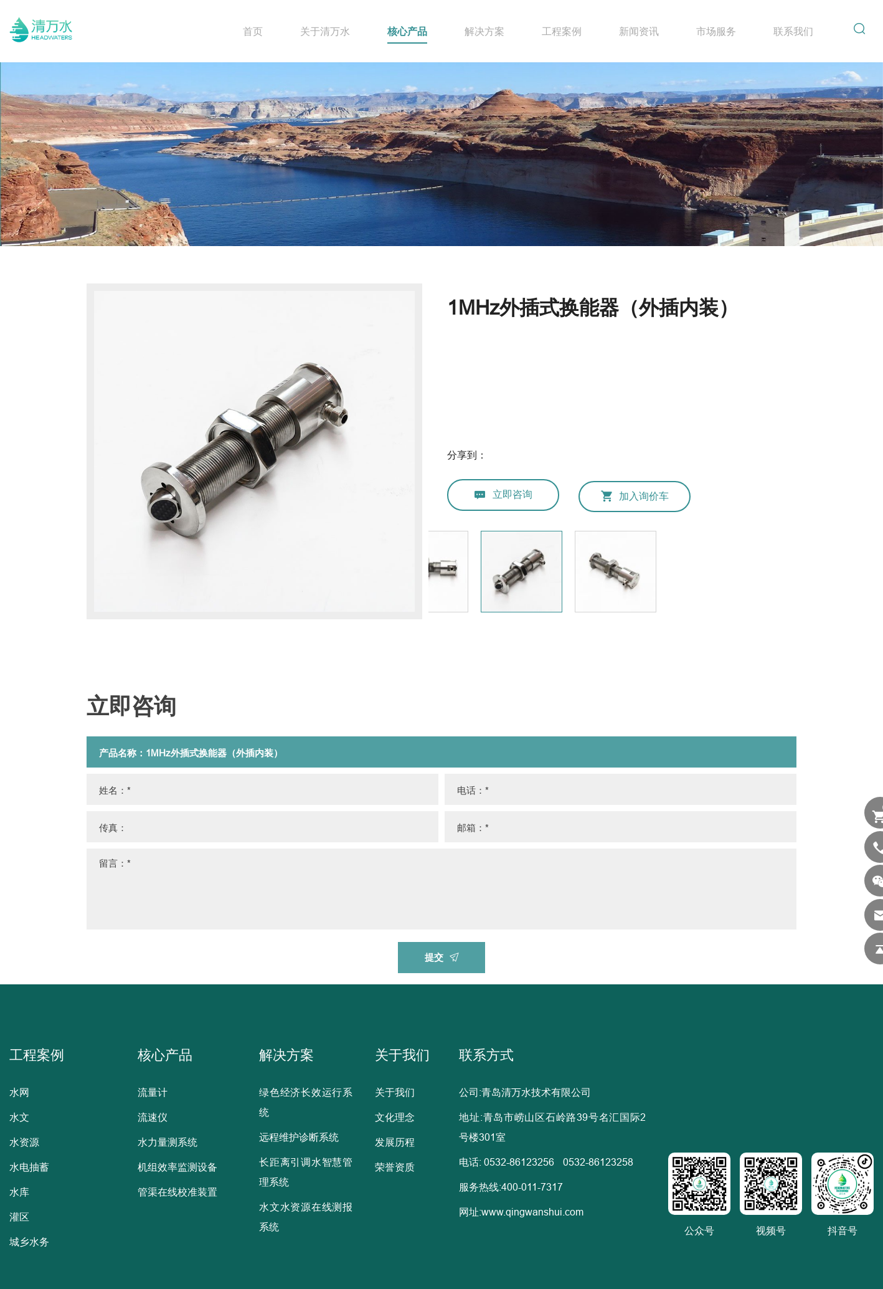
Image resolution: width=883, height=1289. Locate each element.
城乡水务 (29, 1242)
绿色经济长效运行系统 (305, 1102)
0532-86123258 (598, 1162)
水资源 (24, 1142)
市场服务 (712, 31)
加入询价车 (648, 495)
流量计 (153, 1092)
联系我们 (789, 31)
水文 (19, 1117)
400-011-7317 (532, 1187)
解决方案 (480, 31)
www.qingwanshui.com (532, 1212)
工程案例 (557, 31)
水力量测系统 (167, 1142)
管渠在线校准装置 (177, 1192)
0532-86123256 (519, 1162)
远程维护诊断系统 (299, 1137)
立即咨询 (512, 495)
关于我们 (395, 1092)
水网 (19, 1092)
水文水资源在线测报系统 (305, 1217)
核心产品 (403, 31)
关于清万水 (321, 31)
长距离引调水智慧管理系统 (305, 1172)
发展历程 (395, 1142)
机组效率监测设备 (177, 1167)
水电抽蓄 (29, 1167)
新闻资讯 (634, 31)
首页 (248, 31)
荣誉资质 (395, 1167)
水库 (19, 1192)
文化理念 (395, 1117)
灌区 (19, 1217)
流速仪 (153, 1117)
